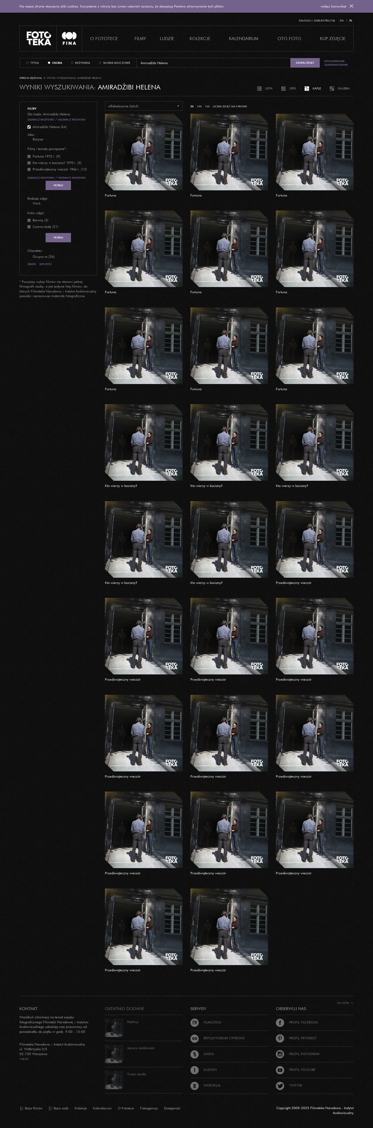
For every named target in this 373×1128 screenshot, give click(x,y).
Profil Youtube (295, 1069)
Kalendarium (243, 38)
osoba (57, 63)
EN (341, 20)
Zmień (31, 264)
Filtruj (58, 185)
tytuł (34, 63)
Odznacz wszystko (72, 119)
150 (207, 106)
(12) (60, 169)
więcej (23, 1058)
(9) (46, 156)
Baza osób (58, 1108)
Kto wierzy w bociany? (121, 486)
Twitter (289, 1085)
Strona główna (30, 78)
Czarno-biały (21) (46, 226)
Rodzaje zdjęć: (37, 198)
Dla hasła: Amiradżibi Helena (48, 114)
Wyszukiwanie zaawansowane (336, 62)
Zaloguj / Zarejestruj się (317, 20)
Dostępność (172, 1108)
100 (199, 106)
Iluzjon (203, 1069)
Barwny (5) (40, 220)
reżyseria (82, 63)
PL (350, 20)
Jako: (31, 134)
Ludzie (167, 38)
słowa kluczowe (116, 63)
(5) (57, 163)
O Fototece (104, 38)
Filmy (140, 38)
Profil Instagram (297, 1054)
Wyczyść (45, 264)
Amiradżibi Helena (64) (50, 127)
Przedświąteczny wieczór (294, 583)
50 (191, 106)
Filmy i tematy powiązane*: (47, 149)
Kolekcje (200, 38)
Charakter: (35, 251)
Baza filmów (31, 1108)
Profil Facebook (297, 1022)
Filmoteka (205, 1022)
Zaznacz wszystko (40, 119)
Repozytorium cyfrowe (217, 1038)
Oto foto (289, 38)
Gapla (202, 1054)
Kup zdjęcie (333, 38)
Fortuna (110, 195)
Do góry (345, 1003)
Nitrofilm (205, 1085)
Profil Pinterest (296, 1038)
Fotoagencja (149, 1108)
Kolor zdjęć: (36, 213)
